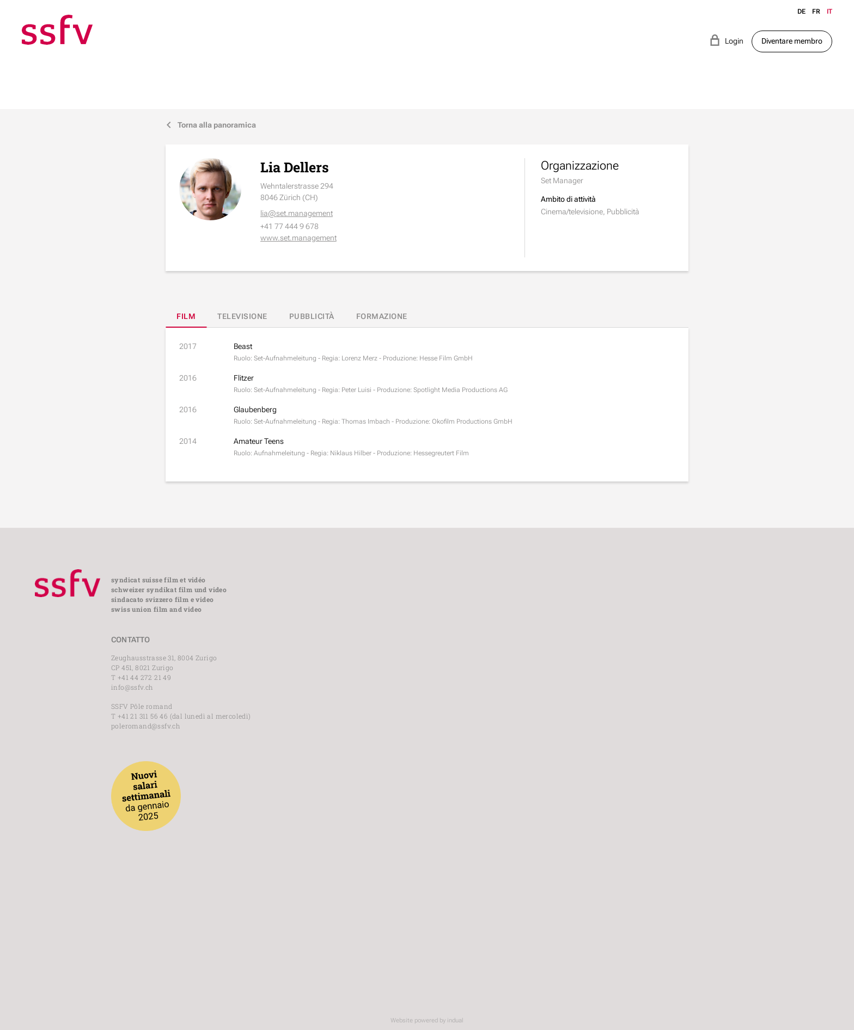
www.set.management (298, 237)
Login (726, 40)
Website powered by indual (427, 1020)
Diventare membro (791, 41)
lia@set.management (296, 213)
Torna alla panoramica (211, 125)
